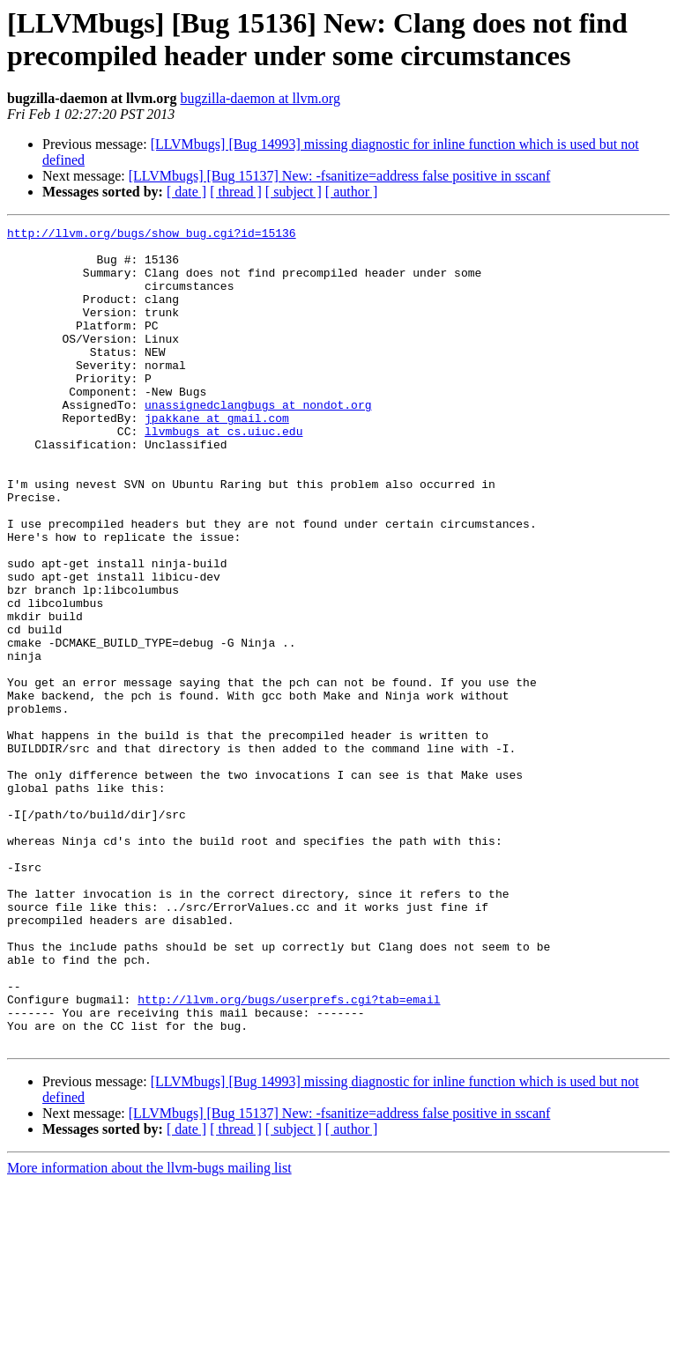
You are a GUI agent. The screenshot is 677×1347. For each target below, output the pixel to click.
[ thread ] (236, 191)
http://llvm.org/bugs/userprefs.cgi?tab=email (289, 1155)
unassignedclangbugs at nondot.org (258, 441)
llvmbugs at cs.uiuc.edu (223, 473)
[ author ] (351, 191)
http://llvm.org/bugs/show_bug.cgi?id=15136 (151, 235)
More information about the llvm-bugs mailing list (149, 1331)
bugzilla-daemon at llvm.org (259, 98)
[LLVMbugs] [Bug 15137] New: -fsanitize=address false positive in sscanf (340, 175)
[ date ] (186, 191)
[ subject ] (293, 191)
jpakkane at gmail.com (217, 457)
